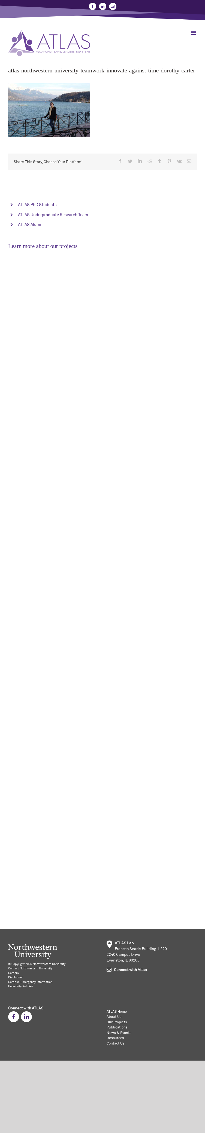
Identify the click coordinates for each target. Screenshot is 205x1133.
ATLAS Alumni (31, 225)
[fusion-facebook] (13, 1016)
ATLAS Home (117, 1011)
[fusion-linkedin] (26, 1016)
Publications (117, 1027)
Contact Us (116, 1043)
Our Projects (117, 1022)
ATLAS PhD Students (37, 205)
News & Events (119, 1033)
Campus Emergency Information (30, 982)
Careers (13, 973)
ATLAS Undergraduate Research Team (53, 215)
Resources (115, 1038)
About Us (114, 1017)
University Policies (20, 986)
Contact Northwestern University (30, 968)
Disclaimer (15, 977)
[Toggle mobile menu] (194, 33)
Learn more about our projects (42, 246)
